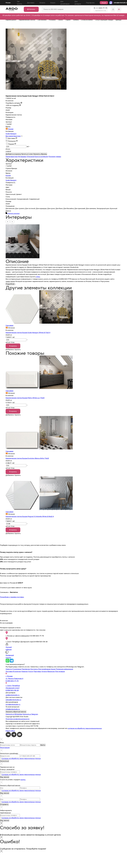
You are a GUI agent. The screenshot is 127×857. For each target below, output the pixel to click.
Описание (30, 157)
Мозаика (52, 20)
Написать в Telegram (30, 714)
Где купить (19, 2)
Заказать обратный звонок (16, 712)
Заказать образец (40, 154)
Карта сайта (10, 731)
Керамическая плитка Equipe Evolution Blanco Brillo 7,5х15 (27, 458)
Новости (9, 669)
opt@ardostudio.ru (12, 695)
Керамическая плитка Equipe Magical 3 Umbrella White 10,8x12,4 (30, 516)
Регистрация (5, 748)
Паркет (68, 20)
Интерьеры (22, 157)
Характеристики (12, 157)
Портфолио (90, 3)
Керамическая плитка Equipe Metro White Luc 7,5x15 (25, 398)
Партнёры (37, 671)
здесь (38, 277)
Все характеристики (14, 136)
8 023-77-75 (100, 8)
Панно (60, 20)
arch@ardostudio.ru (13, 704)
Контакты (34, 669)
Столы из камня (87, 20)
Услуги (52, 3)
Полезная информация (64, 669)
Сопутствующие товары (104, 20)
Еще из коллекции (41, 157)
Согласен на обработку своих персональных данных (21, 758)
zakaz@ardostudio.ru (120, 2)
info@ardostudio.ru (13, 709)
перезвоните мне (100, 10)
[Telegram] (14, 737)
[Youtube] (19, 737)
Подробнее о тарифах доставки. (12, 597)
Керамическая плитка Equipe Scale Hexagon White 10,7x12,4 (28, 333)
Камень (76, 20)
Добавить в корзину (13, 154)
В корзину (13, 346)
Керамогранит (11, 20)
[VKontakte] (8, 737)
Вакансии (51, 671)
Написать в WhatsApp (14, 714)
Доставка (30, 3)
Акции (104, 3)
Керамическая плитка (27, 20)
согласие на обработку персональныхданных (85, 728)
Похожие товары (54, 157)
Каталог (31, 9)
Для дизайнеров (64, 2)
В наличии (17, 671)
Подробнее (10, 284)
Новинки (24, 671)
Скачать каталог (13, 213)
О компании (16, 669)
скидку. (23, 780)
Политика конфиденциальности (17, 719)
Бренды (118, 20)
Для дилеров (78, 2)
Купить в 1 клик (27, 154)
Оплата (42, 3)
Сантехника (42, 20)
